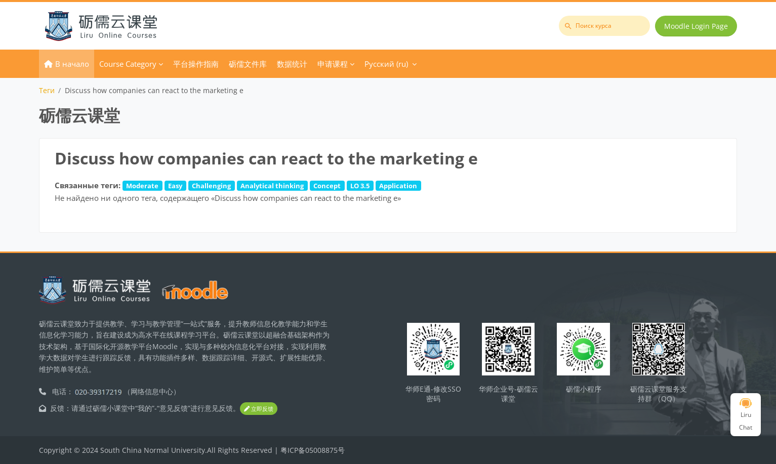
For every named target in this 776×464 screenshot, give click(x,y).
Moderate (142, 185)
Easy (175, 185)
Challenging (211, 185)
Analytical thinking (272, 185)
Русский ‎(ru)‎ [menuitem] (386, 64)
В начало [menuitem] (72, 64)
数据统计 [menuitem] (292, 64)
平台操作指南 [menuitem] (196, 64)
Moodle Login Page (696, 26)
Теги (47, 90)
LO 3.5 (360, 185)
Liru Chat (745, 415)
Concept (327, 185)
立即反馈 (258, 408)
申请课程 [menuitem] (332, 64)
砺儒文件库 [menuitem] (248, 64)
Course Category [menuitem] (127, 64)
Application (398, 185)
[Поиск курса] (604, 25)
